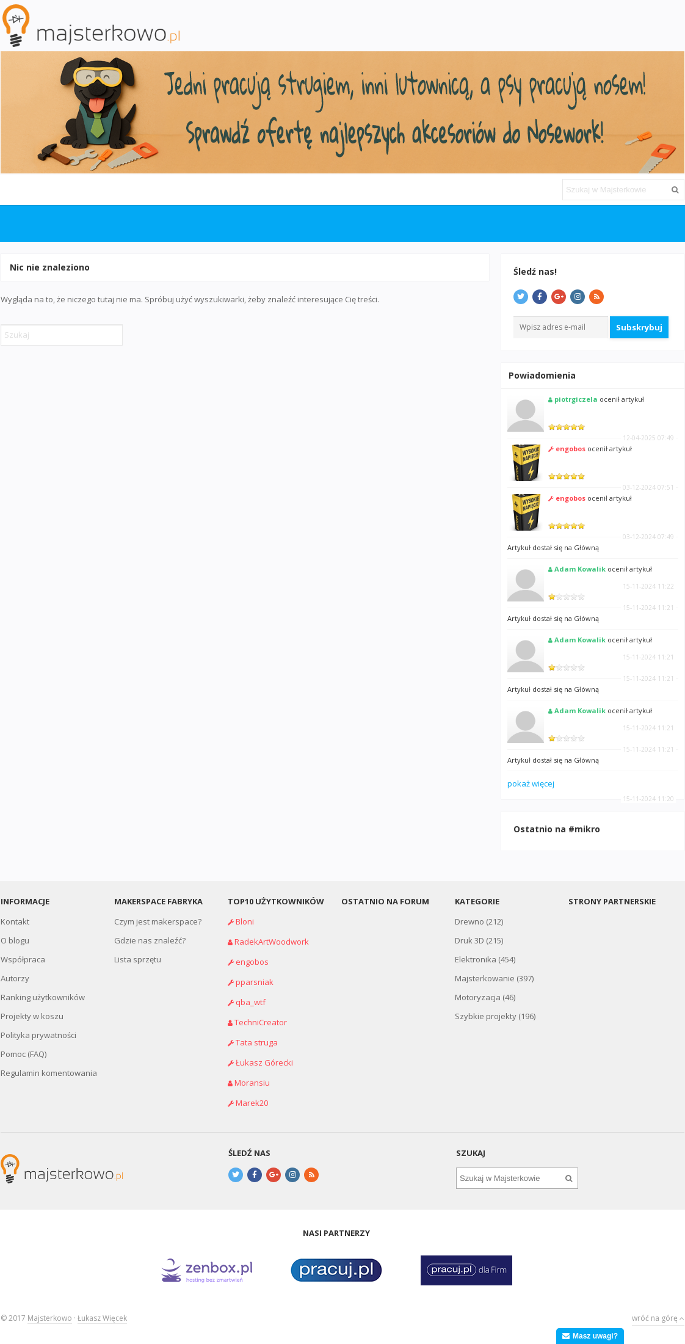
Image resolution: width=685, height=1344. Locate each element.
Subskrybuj (639, 327)
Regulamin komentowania (49, 1072)
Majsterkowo (49, 1318)
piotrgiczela (576, 399)
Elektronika (475, 959)
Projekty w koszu (32, 1016)
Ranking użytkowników (43, 997)
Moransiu (252, 1082)
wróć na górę (658, 1318)
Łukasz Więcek (102, 1318)
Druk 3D (469, 940)
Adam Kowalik (580, 568)
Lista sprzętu (137, 959)
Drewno (469, 921)
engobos (570, 448)
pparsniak (255, 981)
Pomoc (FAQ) (23, 1053)
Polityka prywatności (38, 1035)
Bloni (245, 921)
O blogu (15, 940)
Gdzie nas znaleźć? (150, 940)
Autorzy (15, 978)
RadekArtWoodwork (271, 941)
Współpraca (23, 959)
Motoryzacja (478, 997)
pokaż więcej (530, 783)
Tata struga (257, 1042)
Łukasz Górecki (264, 1062)
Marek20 (252, 1102)
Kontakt (15, 921)
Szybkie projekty (485, 1016)
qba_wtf (251, 1002)
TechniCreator (260, 1022)
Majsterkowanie (485, 978)
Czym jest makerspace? (157, 921)
